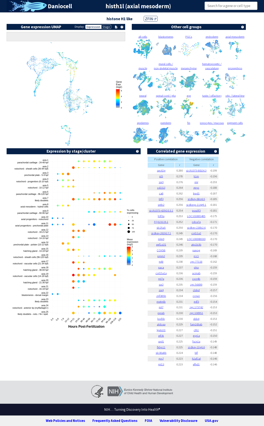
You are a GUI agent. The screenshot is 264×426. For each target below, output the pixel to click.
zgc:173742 (196, 307)
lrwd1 (196, 193)
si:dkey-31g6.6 (196, 347)
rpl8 (161, 262)
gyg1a (196, 336)
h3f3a (161, 216)
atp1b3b (196, 244)
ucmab (196, 273)
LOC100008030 (196, 239)
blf (196, 353)
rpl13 (161, 364)
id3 (161, 176)
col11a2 (196, 233)
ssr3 (161, 182)
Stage (106, 27)
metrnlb (161, 302)
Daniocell (60, 6)
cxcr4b (196, 279)
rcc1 (196, 256)
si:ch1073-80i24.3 (196, 170)
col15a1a (161, 273)
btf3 (161, 199)
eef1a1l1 (161, 244)
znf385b (161, 296)
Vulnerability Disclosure (178, 420)
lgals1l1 (161, 330)
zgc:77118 (196, 262)
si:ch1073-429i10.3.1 (161, 210)
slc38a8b (161, 353)
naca (161, 267)
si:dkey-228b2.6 (196, 227)
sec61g (161, 170)
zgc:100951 (196, 313)
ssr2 (161, 284)
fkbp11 (161, 347)
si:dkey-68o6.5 (196, 199)
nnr (196, 182)
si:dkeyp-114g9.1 (196, 205)
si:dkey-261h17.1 (161, 233)
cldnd (196, 290)
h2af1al (196, 358)
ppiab (161, 313)
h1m (196, 176)
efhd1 (196, 364)
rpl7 (161, 307)
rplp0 (161, 239)
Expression (93, 27)
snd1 (161, 341)
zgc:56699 (196, 284)
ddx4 (196, 319)
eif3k (161, 336)
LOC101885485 (196, 216)
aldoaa (161, 324)
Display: (79, 26)
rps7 (161, 358)
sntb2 (161, 205)
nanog (196, 250)
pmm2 (161, 256)
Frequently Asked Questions (114, 420)
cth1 (196, 330)
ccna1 (196, 296)
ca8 (161, 193)
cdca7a (196, 222)
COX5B (161, 250)
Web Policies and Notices (65, 420)
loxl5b (161, 319)
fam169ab (196, 324)
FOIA (148, 420)
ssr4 (161, 290)
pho (196, 267)
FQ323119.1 (161, 222)
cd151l (161, 187)
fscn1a (196, 341)
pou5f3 (196, 210)
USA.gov (211, 420)
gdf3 (196, 302)
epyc (196, 187)
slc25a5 (161, 227)
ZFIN (150, 18)
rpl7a (161, 279)
